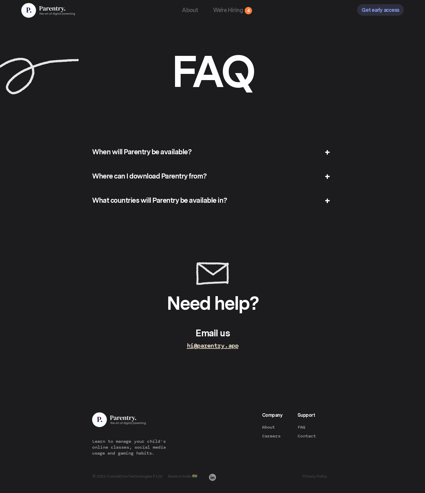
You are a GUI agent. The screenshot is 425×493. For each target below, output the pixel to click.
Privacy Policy (315, 476)
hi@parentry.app (212, 345)
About (190, 10)
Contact (307, 436)
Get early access (380, 10)
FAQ (301, 427)
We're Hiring (228, 10)
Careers (271, 436)
